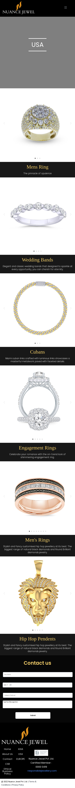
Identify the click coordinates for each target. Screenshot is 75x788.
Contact (7, 759)
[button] (35, 158)
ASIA (20, 749)
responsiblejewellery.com (42, 770)
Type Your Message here (37, 704)
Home (7, 749)
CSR (7, 764)
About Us (7, 754)
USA (20, 754)
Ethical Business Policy (7, 771)
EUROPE (20, 759)
